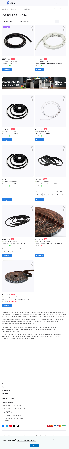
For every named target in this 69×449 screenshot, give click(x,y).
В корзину (7, 69)
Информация (6, 390)
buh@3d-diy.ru (6, 415)
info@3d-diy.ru (6, 405)
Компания (5, 387)
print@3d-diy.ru (7, 408)
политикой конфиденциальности (26, 440)
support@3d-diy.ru (7, 412)
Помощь (5, 393)
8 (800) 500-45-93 (7, 402)
